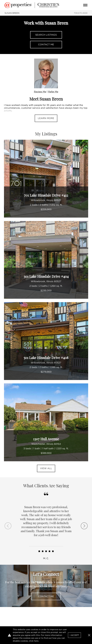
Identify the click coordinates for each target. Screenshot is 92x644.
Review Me (40, 91)
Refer (53, 91)
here (36, 641)
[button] (89, 635)
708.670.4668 (80, 13)
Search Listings (46, 34)
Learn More (46, 118)
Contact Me (46, 44)
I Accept (74, 635)
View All (46, 468)
